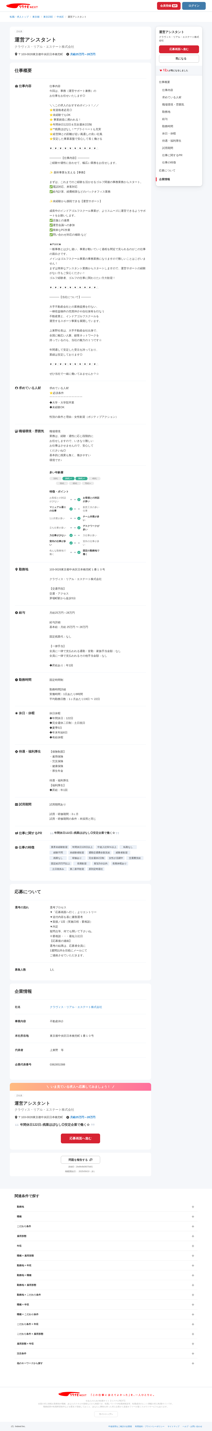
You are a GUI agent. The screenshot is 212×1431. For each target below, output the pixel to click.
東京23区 (48, 16)
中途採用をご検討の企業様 (120, 1426)
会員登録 (168, 5)
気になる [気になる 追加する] (180, 58)
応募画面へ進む (80, 1138)
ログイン (193, 5)
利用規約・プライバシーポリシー (149, 1426)
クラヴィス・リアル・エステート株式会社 (76, 1007)
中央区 (60, 16)
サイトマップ (173, 1426)
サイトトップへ (106, 1414)
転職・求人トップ (19, 16)
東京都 (35, 16)
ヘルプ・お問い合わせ (192, 1426)
